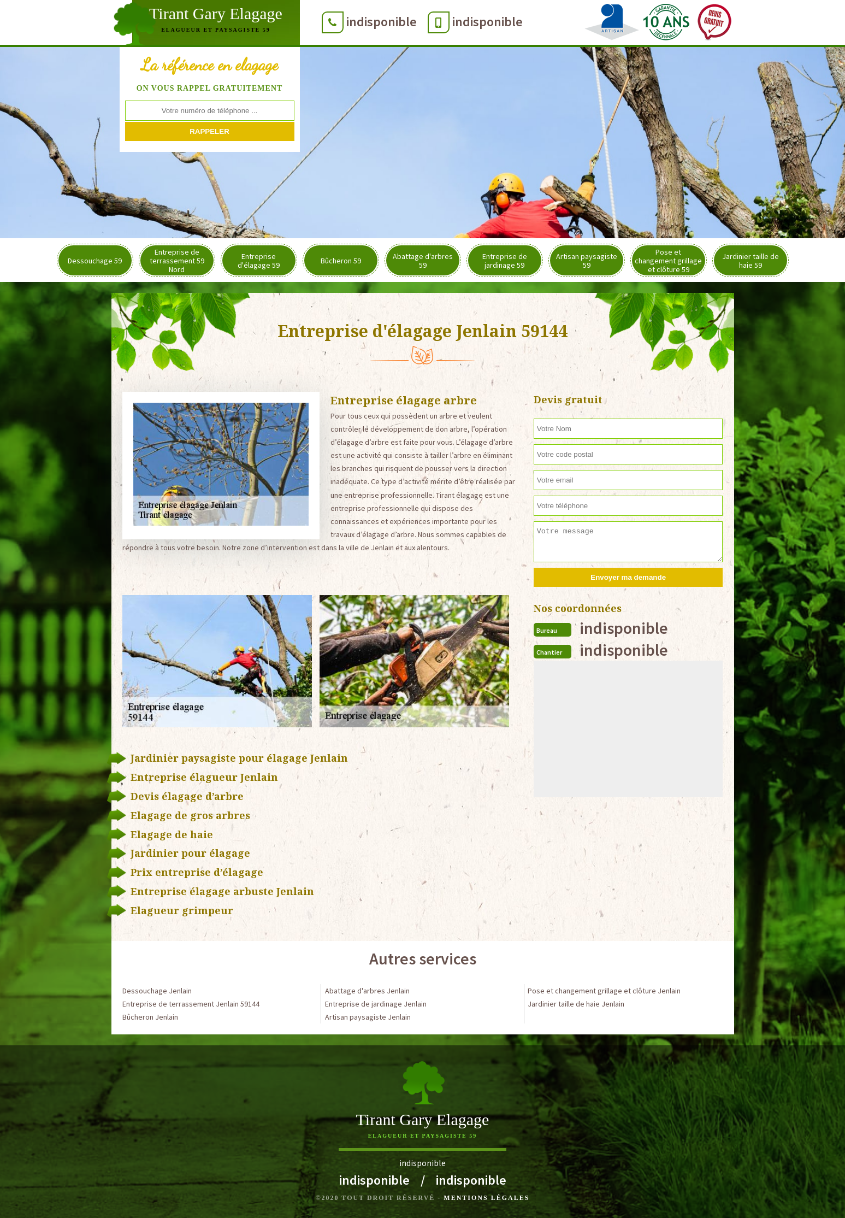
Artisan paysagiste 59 (586, 260)
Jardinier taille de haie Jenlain (576, 1004)
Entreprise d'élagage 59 (259, 260)
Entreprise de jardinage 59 (504, 260)
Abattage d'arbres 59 (423, 260)
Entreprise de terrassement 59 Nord (177, 260)
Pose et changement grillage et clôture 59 (668, 260)
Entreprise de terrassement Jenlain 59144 (190, 1004)
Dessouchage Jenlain (157, 991)
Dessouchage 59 (95, 261)
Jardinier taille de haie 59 (750, 260)
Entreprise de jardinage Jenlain (376, 1004)
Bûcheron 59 (341, 261)
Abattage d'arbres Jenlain (367, 991)
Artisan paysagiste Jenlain (368, 1017)
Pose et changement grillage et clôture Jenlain (604, 991)
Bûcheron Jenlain (150, 1017)
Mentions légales (486, 1198)
